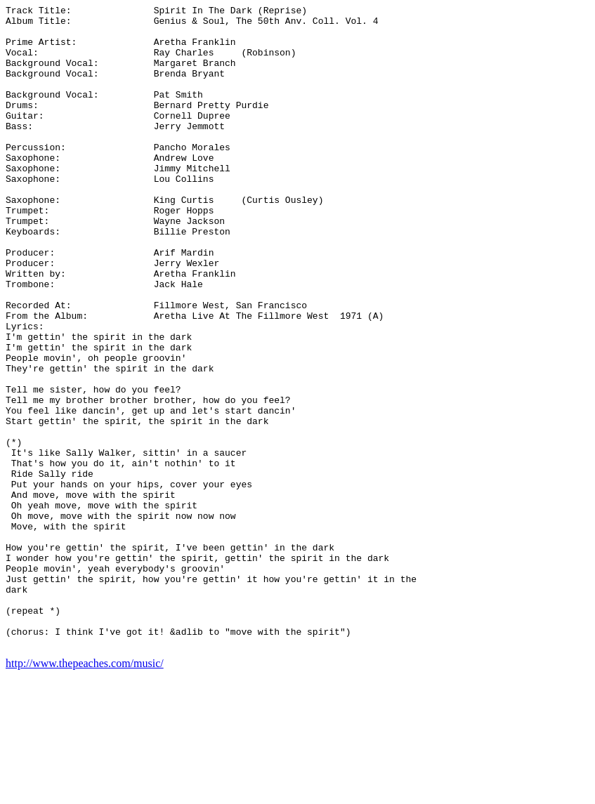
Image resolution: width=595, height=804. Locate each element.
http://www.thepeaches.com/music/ (85, 792)
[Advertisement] (533, 216)
